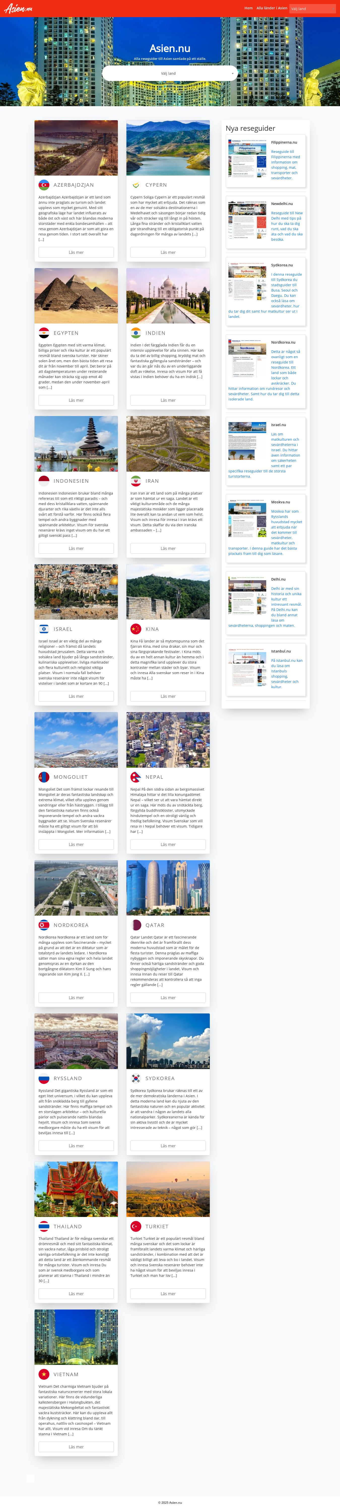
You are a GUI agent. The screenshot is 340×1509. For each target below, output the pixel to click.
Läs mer (76, 252)
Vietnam (66, 1374)
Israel (63, 629)
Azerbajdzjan (74, 184)
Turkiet (157, 1226)
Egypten (66, 333)
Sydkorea (160, 1078)
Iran (152, 480)
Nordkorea (71, 925)
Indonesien (71, 480)
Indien (156, 333)
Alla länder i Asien (272, 8)
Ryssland (68, 1078)
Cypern (156, 184)
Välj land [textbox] (298, 8)
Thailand (68, 1226)
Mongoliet (71, 776)
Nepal (154, 776)
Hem (249, 8)
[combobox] (312, 8)
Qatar (155, 925)
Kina (152, 629)
